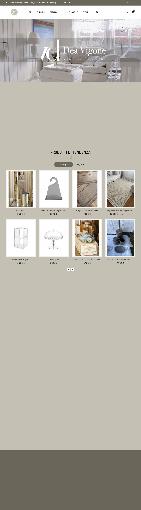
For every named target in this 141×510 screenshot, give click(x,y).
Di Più (85, 12)
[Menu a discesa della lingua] (131, 3)
